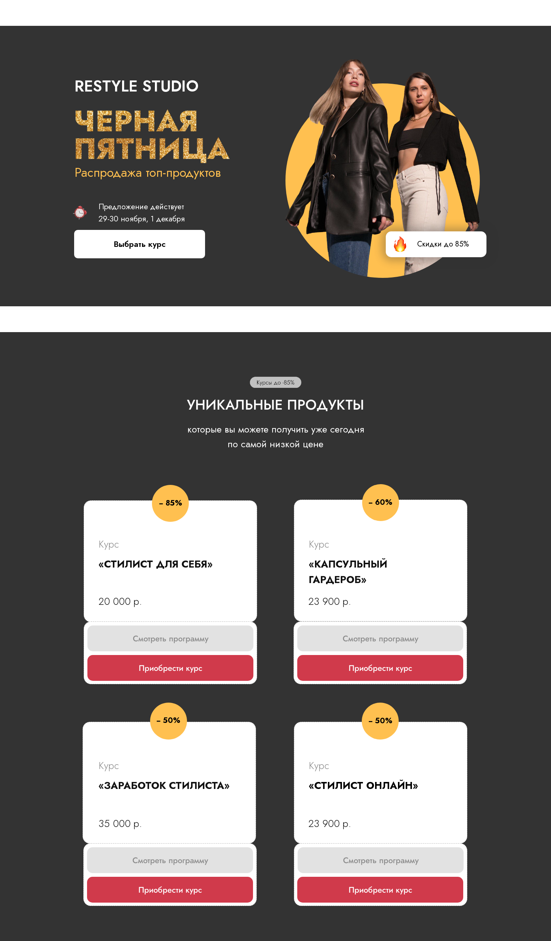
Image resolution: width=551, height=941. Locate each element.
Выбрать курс (140, 244)
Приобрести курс (170, 668)
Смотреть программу (170, 638)
